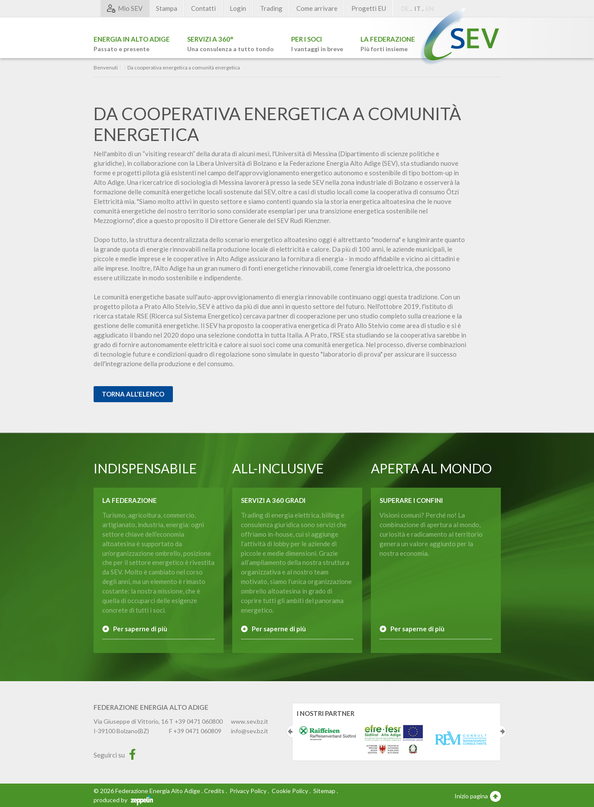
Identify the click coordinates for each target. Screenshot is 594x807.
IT (417, 8)
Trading (271, 8)
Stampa (166, 8)
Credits (214, 790)
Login (238, 8)
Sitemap (324, 790)
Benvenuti (106, 68)
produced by (123, 799)
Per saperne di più (140, 629)
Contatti (203, 8)
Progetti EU (368, 8)
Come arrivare (317, 8)
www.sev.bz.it (249, 721)
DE (405, 8)
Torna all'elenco (133, 394)
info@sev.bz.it (249, 731)
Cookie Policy (290, 790)
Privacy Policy (248, 790)
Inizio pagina (477, 795)
